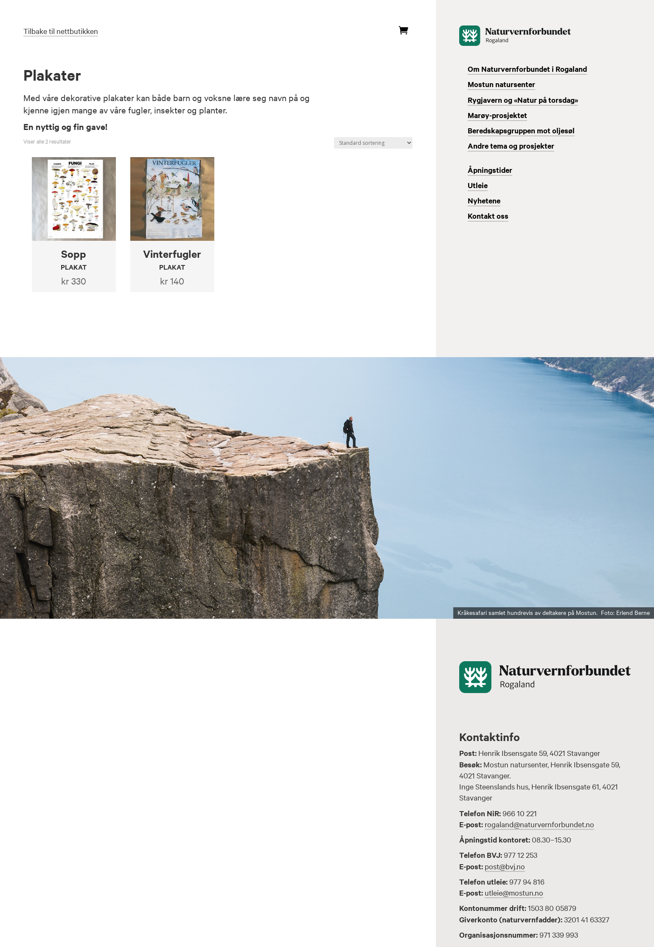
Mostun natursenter (501, 84)
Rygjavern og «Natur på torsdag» (523, 100)
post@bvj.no (505, 866)
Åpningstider (490, 170)
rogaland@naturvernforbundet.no (539, 824)
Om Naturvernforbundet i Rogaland (527, 69)
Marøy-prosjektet (497, 115)
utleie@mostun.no (514, 892)
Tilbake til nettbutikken (60, 31)
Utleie (478, 185)
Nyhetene (484, 200)
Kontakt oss (488, 216)
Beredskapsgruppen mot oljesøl (521, 130)
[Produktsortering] (373, 143)
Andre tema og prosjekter (511, 146)
